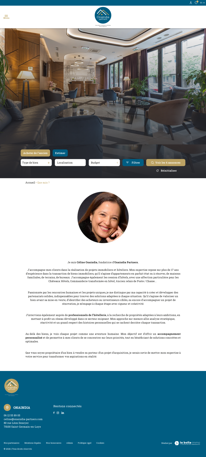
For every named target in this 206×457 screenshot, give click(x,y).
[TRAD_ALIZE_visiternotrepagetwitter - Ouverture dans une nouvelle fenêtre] (62, 413)
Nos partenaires (11, 442)
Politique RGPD (84, 442)
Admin (69, 442)
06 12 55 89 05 (12, 415)
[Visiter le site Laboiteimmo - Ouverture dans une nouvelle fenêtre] (187, 443)
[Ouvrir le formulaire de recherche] (133, 162)
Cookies (100, 442)
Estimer (60, 153)
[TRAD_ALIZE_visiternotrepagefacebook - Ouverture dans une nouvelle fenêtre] (53, 413)
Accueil (30, 182)
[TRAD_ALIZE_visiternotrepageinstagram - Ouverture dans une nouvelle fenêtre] (58, 413)
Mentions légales (32, 442)
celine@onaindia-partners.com (23, 419)
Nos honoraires (53, 442)
